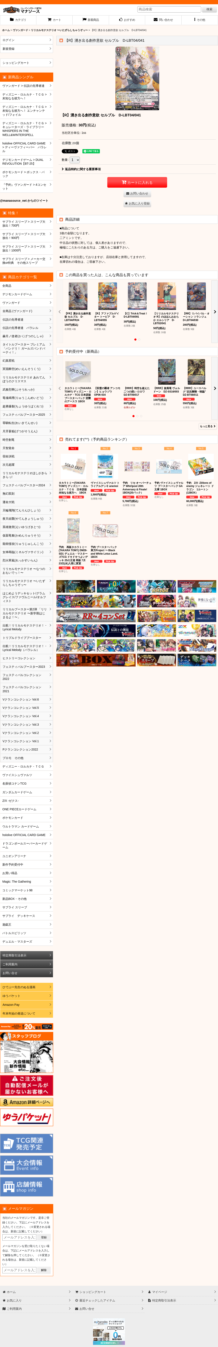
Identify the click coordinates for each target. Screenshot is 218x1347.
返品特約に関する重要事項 (81, 169)
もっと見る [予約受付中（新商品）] (208, 426)
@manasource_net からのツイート (24, 200)
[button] (200, 20)
